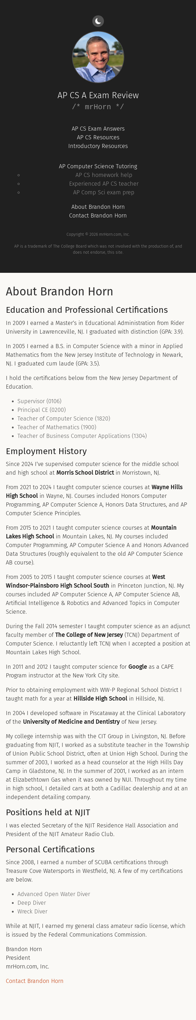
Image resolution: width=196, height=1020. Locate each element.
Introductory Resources (98, 145)
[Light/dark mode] (98, 21)
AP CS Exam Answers (98, 128)
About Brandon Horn (98, 206)
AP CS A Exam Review (98, 95)
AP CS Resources (98, 137)
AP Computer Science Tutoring (98, 166)
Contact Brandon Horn (98, 215)
